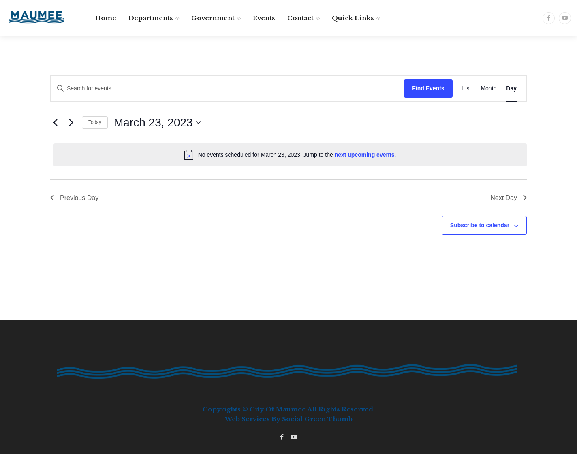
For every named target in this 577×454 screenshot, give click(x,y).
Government (213, 18)
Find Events (428, 88)
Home (105, 18)
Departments (150, 18)
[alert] (290, 154)
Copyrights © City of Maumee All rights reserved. (289, 409)
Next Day (508, 197)
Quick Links (353, 18)
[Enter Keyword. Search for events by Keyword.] (227, 88)
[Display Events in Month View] (488, 88)
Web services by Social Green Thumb (289, 419)
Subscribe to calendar (479, 225)
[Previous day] (55, 123)
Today (94, 122)
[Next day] (71, 123)
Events (264, 18)
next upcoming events (365, 154)
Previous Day (74, 197)
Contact (300, 18)
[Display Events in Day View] (511, 88)
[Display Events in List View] (466, 88)
